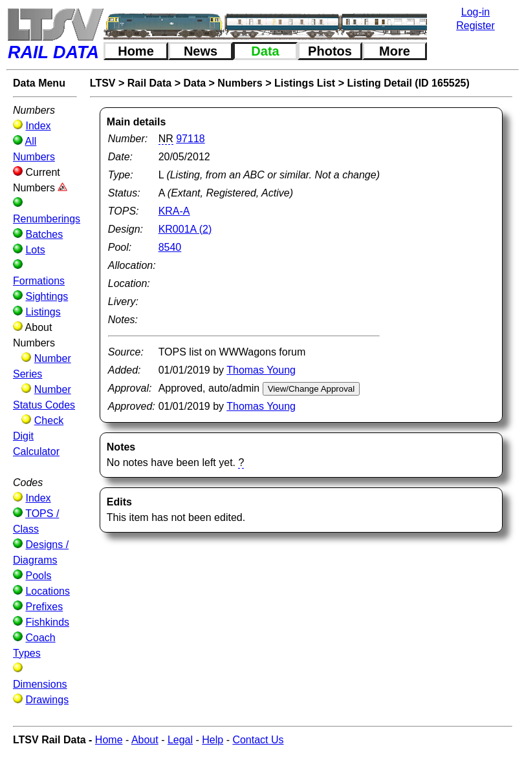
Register (475, 25)
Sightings (46, 296)
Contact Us (257, 739)
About (144, 739)
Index (37, 125)
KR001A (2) (185, 229)
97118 (190, 138)
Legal (180, 739)
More (394, 51)
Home (136, 51)
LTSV (103, 83)
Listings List (304, 83)
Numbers (239, 83)
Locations (47, 591)
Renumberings (46, 218)
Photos (330, 51)
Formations (39, 280)
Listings (42, 311)
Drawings (47, 699)
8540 (170, 247)
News (200, 51)
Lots (35, 249)
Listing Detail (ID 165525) (408, 83)
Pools (38, 575)
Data (265, 51)
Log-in (475, 11)
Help (212, 739)
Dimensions (40, 684)
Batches (44, 234)
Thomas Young (261, 370)
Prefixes (44, 606)
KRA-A (174, 211)
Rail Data (149, 83)
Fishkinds (47, 622)
